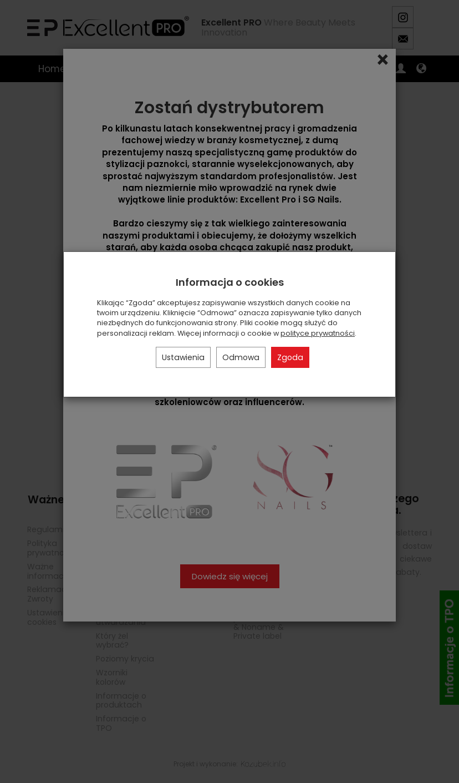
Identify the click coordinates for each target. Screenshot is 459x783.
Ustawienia (183, 357)
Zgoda (290, 357)
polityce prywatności (317, 333)
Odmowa (240, 357)
